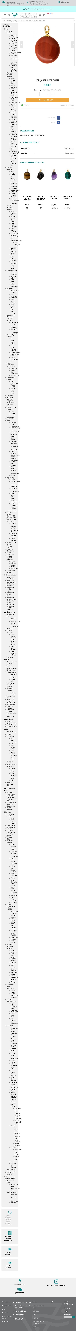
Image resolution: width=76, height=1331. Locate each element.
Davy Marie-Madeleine (14, 90)
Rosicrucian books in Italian (12, 598)
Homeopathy (14, 441)
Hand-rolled (13, 680)
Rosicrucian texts (14, 1185)
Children (9, 999)
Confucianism (14, 188)
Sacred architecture (14, 39)
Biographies (10, 417)
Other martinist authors (13, 653)
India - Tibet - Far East (13, 821)
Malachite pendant (67, 197)
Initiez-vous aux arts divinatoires (14, 1021)
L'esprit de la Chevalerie (14, 1041)
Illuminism (10, 616)
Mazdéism (14, 192)
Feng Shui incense (10, 707)
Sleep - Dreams (13, 507)
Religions (10, 289)
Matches (9, 721)
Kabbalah (14, 64)
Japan (12, 745)
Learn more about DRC (38, 1306)
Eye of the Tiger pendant (27, 198)
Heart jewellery (13, 951)
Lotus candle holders (13, 920)
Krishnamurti (14, 233)
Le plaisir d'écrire (9, 838)
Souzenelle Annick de (14, 145)
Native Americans (14, 273)
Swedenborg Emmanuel (14, 152)
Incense (6, 659)
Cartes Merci (13, 879)
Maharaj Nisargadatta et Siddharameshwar (14, 237)
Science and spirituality (10, 378)
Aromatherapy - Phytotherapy (14, 429)
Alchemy (13, 35)
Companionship (14, 52)
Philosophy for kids (14, 360)
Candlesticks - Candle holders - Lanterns (14, 914)
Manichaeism (14, 190)
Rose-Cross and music (10, 783)
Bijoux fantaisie (16, 1144)
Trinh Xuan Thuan (13, 391)
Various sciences (13, 386)
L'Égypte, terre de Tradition (14, 1097)
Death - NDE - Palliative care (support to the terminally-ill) (11, 518)
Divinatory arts (11, 1001)
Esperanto (14, 565)
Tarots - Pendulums (10, 553)
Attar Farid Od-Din (14, 179)
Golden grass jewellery (13, 955)
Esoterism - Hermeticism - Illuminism (14, 59)
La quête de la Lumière (13, 1046)
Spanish (13, 563)
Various (13, 780)
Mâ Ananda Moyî (16, 244)
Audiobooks (10, 419)
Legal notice (19, 1314)
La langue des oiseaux (13, 1073)
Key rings (14, 902)
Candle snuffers (12, 726)
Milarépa (13, 248)
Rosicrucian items (10, 1181)
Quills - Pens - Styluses (13, 898)
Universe (13, 388)
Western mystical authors (9, 74)
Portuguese (14, 568)
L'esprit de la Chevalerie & (11, 826)
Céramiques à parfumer (11, 803)
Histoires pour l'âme (16, 1158)
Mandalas (14, 369)
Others (9, 786)
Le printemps (11, 1171)
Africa (12, 738)
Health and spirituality (14, 463)
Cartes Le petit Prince (14, 883)
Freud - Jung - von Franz (13, 495)
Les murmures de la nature (14, 1066)
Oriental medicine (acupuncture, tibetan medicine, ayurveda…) (14, 456)
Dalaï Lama (12, 220)
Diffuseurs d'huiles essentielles (16, 1116)
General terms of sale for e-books (23, 1306)
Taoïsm (13, 195)
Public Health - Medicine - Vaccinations (14, 470)
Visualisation (14, 375)
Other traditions (12, 271)
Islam (12, 304)
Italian (13, 567)
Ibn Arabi (13, 232)
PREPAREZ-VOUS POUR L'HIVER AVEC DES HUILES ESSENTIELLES (11, 796)
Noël (12, 1162)
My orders (5, 1313)
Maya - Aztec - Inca (13, 281)
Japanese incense (10, 689)
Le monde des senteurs (13, 1103)
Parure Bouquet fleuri (16, 1136)
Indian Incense (11, 672)
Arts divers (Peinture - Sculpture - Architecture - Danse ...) (11, 401)
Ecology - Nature (10, 546)
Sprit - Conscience (14, 382)
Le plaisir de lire (13, 1054)
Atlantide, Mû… (14, 277)
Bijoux (13, 1126)
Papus (13, 119)
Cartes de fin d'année (14, 1165)
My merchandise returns (7, 1317)
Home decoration (14, 994)
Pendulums (14, 1012)
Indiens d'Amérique (14, 285)
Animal (13, 480)
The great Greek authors (13, 341)
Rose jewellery (13, 969)
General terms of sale (23, 1302)
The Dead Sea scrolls (13, 310)
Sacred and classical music (11, 732)
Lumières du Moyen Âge (14, 1035)
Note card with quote (14, 875)
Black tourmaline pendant (41, 198)
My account (5, 1302)
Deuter (13, 768)
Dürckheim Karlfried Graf (14, 98)
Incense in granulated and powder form (11, 668)
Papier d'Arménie (10, 808)
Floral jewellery (13, 966)
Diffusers (10, 801)
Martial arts (13, 175)
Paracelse (14, 121)
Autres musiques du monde (14, 756)
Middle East (13, 748)
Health (9, 420)
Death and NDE (14, 539)
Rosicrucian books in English (10, 589)
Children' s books (10, 513)
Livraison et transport (19, 1319)
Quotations (14, 322)
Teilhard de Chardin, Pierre (13, 157)
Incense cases (11, 704)
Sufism (13, 193)
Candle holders (11, 723)
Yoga (12, 198)
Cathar (13, 43)
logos (12, 773)
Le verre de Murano (16, 1130)
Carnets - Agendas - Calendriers (14, 854)
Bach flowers (13, 439)
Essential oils (11, 806)
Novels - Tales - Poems (12, 408)
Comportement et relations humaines (14, 484)
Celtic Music (13, 751)
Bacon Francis (13, 79)
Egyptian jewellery (13, 959)
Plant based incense (10, 700)
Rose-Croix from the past (11, 581)
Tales (12, 411)
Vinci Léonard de (13, 163)
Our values (36, 1311)
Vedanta (13, 197)
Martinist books (9, 612)
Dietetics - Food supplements (14, 424)
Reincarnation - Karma (12, 543)
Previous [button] (21, 44)
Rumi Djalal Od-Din (13, 256)
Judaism (13, 306)
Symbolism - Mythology (14, 331)
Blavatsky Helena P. (14, 217)
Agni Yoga (12, 172)
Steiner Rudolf (13, 149)
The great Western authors (13, 348)
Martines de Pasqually (14, 642)
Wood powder (11, 703)
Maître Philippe (13, 113)
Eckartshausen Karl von (14, 103)
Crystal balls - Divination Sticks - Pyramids (14, 1006)
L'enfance (14, 1147)
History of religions (13, 301)
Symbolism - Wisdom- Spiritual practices (11, 317)
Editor (34, 1314)
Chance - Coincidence (14, 504)
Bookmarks (14, 895)
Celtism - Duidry (13, 49)
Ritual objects (8, 719)
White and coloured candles (13, 926)
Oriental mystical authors (9, 207)
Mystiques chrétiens (14, 116)
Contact (35, 1327)
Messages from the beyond (14, 535)
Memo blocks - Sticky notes (13, 847)
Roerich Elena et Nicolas (13, 251)
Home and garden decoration (10, 986)
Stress (13, 475)
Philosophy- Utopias (10, 335)
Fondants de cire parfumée (16, 1111)
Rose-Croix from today (10, 578)
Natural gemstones (14, 976)
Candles (9, 725)
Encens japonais (9, 1173)
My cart (4, 1309)
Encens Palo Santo (11, 697)
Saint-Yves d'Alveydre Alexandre (14, 130)
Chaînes (13, 982)
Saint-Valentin (11, 1169)
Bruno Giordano (14, 86)
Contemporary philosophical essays (14, 354)
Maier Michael (13, 110)
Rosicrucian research (10, 584)
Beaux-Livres (13, 1051)
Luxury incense (13, 693)
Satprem (13, 260)
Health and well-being (9, 789)
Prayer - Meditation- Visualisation (11, 364)
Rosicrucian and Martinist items (9, 1177)
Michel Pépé (13, 777)
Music (9, 406)
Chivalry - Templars (14, 46)
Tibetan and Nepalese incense (10, 684)
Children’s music (10, 762)
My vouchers (5, 1321)
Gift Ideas (7, 812)
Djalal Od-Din (13, 229)
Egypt (12, 54)
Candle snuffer (13, 941)
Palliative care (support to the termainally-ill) (14, 527)
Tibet (12, 743)
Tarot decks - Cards (13, 1015)
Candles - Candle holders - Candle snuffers (11, 907)
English (13, 561)
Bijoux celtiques (16, 1141)
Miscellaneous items (14, 1189)
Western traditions (10, 32)
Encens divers (13, 1090)
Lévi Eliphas (13, 106)
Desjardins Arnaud (14, 94)
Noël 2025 (10, 1026)
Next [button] (72, 44)
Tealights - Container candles (14, 933)
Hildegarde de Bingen (14, 1029)
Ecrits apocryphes (14, 295)
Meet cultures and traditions (38, 1322)
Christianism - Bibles (14, 291)
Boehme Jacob (13, 82)
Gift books (10, 396)
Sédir (12, 143)
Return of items (20, 1311)
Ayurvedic (14, 674)
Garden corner (13, 991)
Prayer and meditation (14, 372)
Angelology (14, 37)
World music (11, 736)
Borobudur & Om (14, 973)
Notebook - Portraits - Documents (14, 1197)
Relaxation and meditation (11, 765)
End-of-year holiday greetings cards (14, 861)
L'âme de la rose (14, 1083)
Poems (13, 413)
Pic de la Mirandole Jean (14, 124)
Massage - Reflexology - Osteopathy (14, 446)
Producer (35, 1318)
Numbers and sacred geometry (14, 68)
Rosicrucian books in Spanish (10, 594)
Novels (13, 415)
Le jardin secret (13, 1061)
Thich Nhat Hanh (12, 266)
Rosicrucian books (10, 575)
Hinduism (14, 298)
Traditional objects (10, 815)
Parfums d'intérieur (10, 945)
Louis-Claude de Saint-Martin (13, 637)
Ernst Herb (12, 771)
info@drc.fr (65, 2)
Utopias (13, 357)
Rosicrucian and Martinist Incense (12, 663)
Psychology (10, 477)
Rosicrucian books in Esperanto (10, 607)
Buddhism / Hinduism (14, 184)
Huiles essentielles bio (16, 1122)
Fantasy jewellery (13, 963)
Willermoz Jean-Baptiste (14, 648)
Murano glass (13, 980)
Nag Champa (13, 676)
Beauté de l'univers (13, 1079)
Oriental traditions (10, 168)
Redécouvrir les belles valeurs (16, 1152)
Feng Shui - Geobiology (10, 550)
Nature (9, 829)
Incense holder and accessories (11, 714)
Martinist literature (10, 631)
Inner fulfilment (12, 511)
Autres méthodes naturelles (14, 434)
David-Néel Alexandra (14, 225)
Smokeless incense (10, 710)
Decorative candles (14, 938)
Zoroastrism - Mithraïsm (14, 201)
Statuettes (14, 997)
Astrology (14, 42)
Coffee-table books (11, 571)
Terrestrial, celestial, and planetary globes (11, 833)
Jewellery (9, 948)
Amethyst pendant (54, 197)
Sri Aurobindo (14, 262)
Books (6, 29)
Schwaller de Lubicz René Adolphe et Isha (14, 138)
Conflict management (14, 501)
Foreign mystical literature (10, 557)
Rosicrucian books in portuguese (10, 602)
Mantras (9, 734)
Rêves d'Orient (13, 1093)
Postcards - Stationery (10, 841)
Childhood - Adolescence (14, 489)
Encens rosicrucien (14, 1086)
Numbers (10, 657)
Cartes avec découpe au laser (13, 869)
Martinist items (11, 1192)
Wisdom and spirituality (14, 325)
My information (6, 1306)
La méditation (14, 1057)
